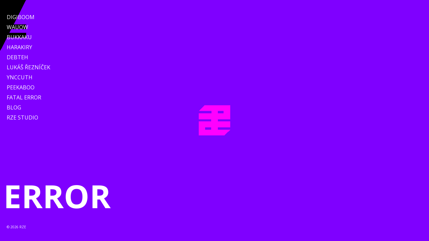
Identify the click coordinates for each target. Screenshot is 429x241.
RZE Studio (22, 117)
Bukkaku (19, 37)
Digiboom (21, 17)
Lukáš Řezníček (28, 67)
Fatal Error (24, 97)
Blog (14, 107)
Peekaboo (21, 87)
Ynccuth (20, 77)
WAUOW (17, 27)
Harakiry (19, 47)
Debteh (17, 57)
